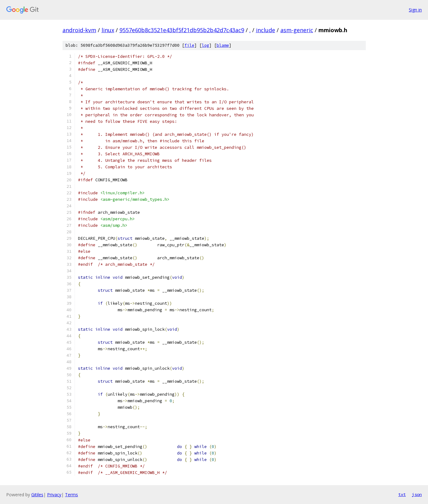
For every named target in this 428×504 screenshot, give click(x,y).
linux (108, 30)
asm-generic (296, 30)
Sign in (415, 10)
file (189, 45)
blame (223, 45)
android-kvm (79, 30)
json (417, 494)
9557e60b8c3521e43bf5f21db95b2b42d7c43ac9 (181, 30)
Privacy (54, 495)
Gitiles (37, 495)
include (265, 30)
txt (402, 494)
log (205, 45)
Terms (71, 495)
